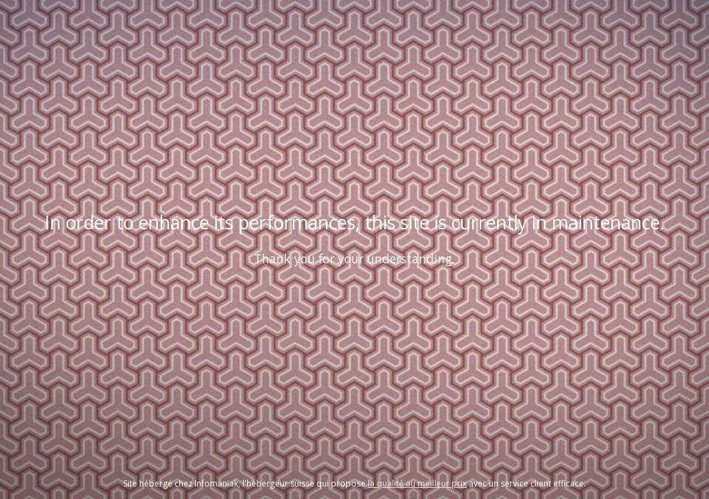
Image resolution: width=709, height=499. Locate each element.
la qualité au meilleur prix (417, 483)
